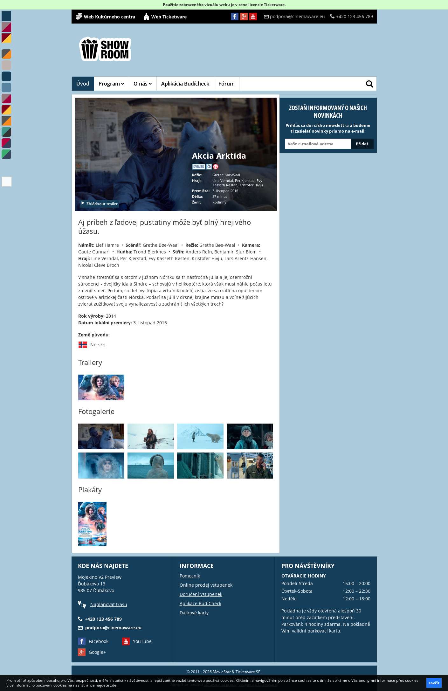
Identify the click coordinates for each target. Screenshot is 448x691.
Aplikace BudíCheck (200, 603)
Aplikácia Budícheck (185, 83)
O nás (143, 83)
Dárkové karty (194, 613)
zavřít (434, 683)
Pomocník (190, 576)
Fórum (226, 83)
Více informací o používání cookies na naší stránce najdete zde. (61, 685)
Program (111, 83)
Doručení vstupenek (201, 594)
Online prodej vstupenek (206, 585)
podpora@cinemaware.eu (294, 16)
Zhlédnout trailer (99, 203)
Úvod (82, 83)
